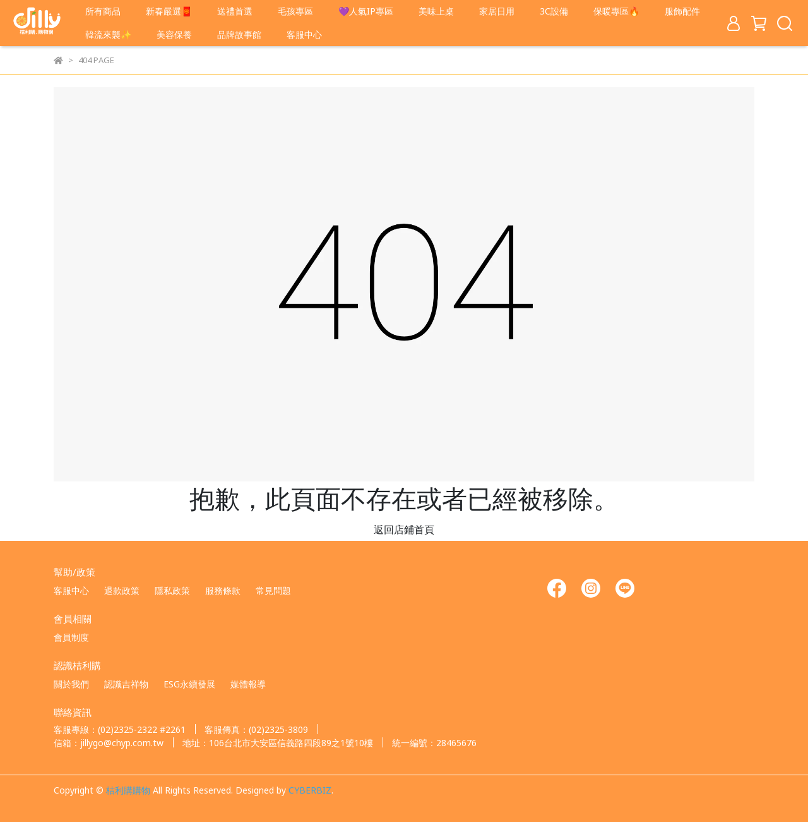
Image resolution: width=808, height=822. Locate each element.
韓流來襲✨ (108, 34)
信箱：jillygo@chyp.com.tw (108, 742)
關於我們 (71, 683)
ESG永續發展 (189, 683)
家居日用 (496, 10)
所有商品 (103, 10)
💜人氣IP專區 (365, 10)
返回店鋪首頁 (404, 529)
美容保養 (174, 34)
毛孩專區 (295, 10)
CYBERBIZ (309, 789)
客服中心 (304, 34)
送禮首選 (234, 10)
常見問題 (273, 590)
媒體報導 (248, 683)
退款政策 (122, 590)
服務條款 (223, 590)
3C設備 (554, 10)
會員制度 (71, 637)
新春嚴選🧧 (169, 10)
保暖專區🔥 (616, 10)
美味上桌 (436, 10)
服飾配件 (682, 10)
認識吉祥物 (126, 683)
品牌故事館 (239, 34)
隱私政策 (172, 590)
